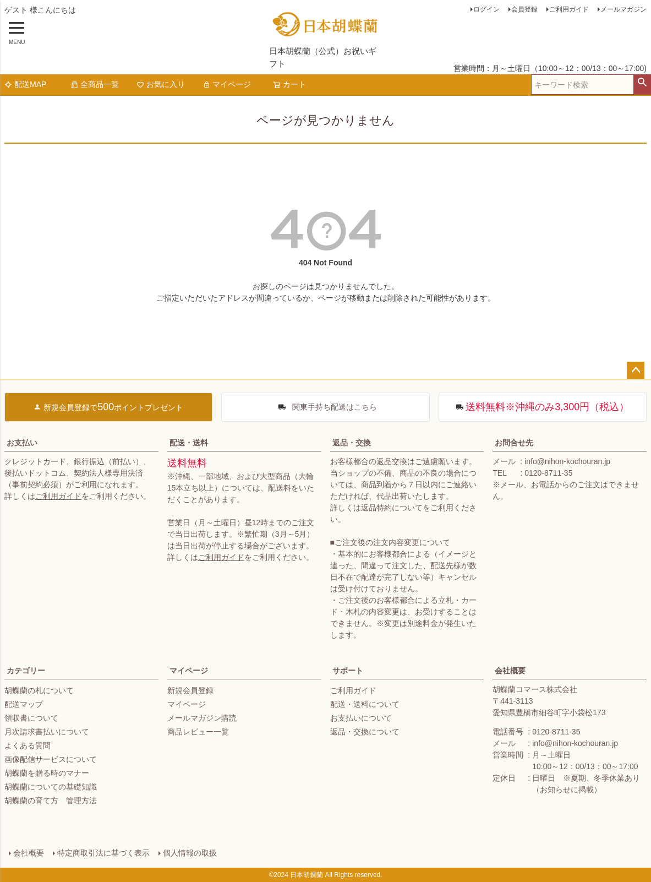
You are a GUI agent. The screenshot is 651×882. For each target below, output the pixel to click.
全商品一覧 (94, 84)
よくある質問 (27, 745)
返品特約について (392, 507)
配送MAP (25, 84)
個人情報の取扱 (190, 852)
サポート (347, 670)
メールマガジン (623, 9)
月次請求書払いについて (46, 731)
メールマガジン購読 (202, 718)
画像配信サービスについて (50, 759)
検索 (641, 82)
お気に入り (160, 84)
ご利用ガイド (569, 9)
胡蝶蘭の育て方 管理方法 (50, 800)
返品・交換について (365, 731)
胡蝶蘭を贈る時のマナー (46, 773)
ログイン (486, 9)
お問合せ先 (514, 442)
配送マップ (23, 704)
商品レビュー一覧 (198, 731)
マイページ (227, 84)
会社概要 (510, 670)
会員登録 (524, 9)
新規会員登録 (190, 690)
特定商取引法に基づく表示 (103, 852)
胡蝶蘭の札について (39, 690)
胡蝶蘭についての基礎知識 (50, 786)
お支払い (22, 442)
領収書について (31, 718)
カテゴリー (26, 670)
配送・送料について (365, 704)
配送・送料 (188, 442)
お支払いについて (361, 718)
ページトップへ (635, 370)
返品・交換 (351, 442)
